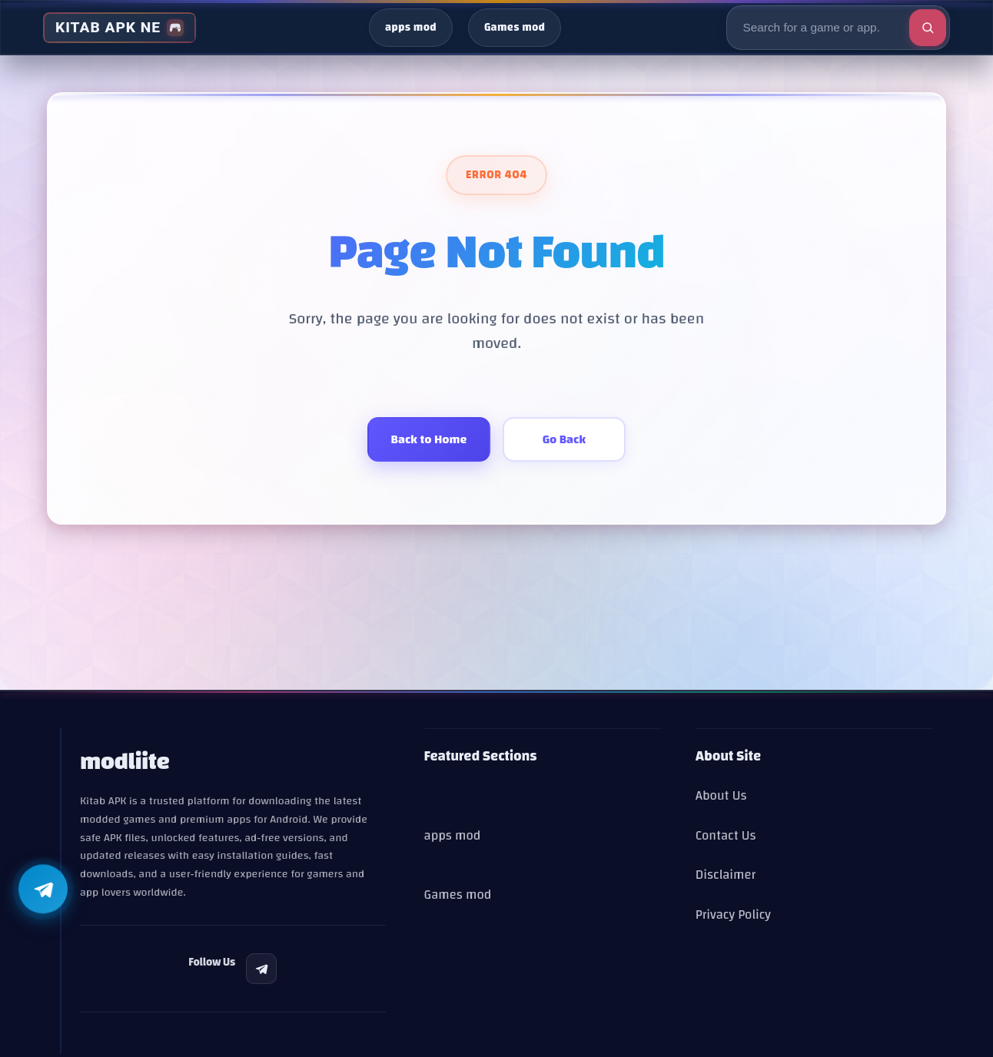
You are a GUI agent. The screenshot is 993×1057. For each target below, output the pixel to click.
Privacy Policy (733, 914)
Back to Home (429, 439)
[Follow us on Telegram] (43, 890)
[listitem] (261, 968)
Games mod (514, 27)
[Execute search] (927, 27)
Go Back (564, 439)
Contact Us (726, 835)
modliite (125, 761)
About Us (721, 795)
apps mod (411, 27)
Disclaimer (726, 874)
